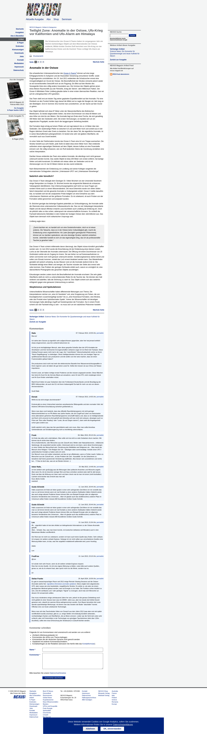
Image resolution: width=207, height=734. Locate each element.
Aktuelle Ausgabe (35, 19)
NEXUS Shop (103, 691)
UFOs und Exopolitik (50, 706)
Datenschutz (19, 70)
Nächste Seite (98, 62)
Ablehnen (90, 729)
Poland (114, 697)
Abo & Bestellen (17, 36)
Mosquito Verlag (104, 693)
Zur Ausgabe (19, 108)
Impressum (19, 67)
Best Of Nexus (48, 691)
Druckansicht (38, 56)
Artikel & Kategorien (49, 27)
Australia (115, 691)
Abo (49, 19)
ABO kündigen (87, 700)
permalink (100, 333)
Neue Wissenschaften (50, 702)
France (114, 693)
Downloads (19, 53)
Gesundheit (47, 693)
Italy (113, 695)
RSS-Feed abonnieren (121, 74)
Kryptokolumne (48, 700)
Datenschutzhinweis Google (118, 40)
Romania (115, 702)
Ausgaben (19, 32)
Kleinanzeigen (18, 50)
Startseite (20, 29)
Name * (32, 650)
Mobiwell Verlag (103, 695)
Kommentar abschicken (54, 678)
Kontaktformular (88, 644)
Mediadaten (19, 63)
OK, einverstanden (112, 729)
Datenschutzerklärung (123, 724)
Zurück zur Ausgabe (37, 322)
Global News (47, 697)
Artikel (21, 39)
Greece (114, 700)
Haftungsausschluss (89, 697)
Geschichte (47, 712)
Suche (132, 35)
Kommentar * (34, 655)
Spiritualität (47, 710)
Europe (114, 704)
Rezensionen (47, 695)
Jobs (22, 57)
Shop (56, 19)
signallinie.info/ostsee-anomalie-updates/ (61, 584)
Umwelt (45, 715)
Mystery (45, 704)
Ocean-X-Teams (70, 73)
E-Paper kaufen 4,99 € (15, 110)
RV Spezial (47, 717)
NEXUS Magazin (35, 27)
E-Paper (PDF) (18, 139)
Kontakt (20, 60)
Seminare (67, 19)
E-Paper (20, 43)
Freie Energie (47, 708)
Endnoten (20, 46)
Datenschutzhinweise (58, 673)
